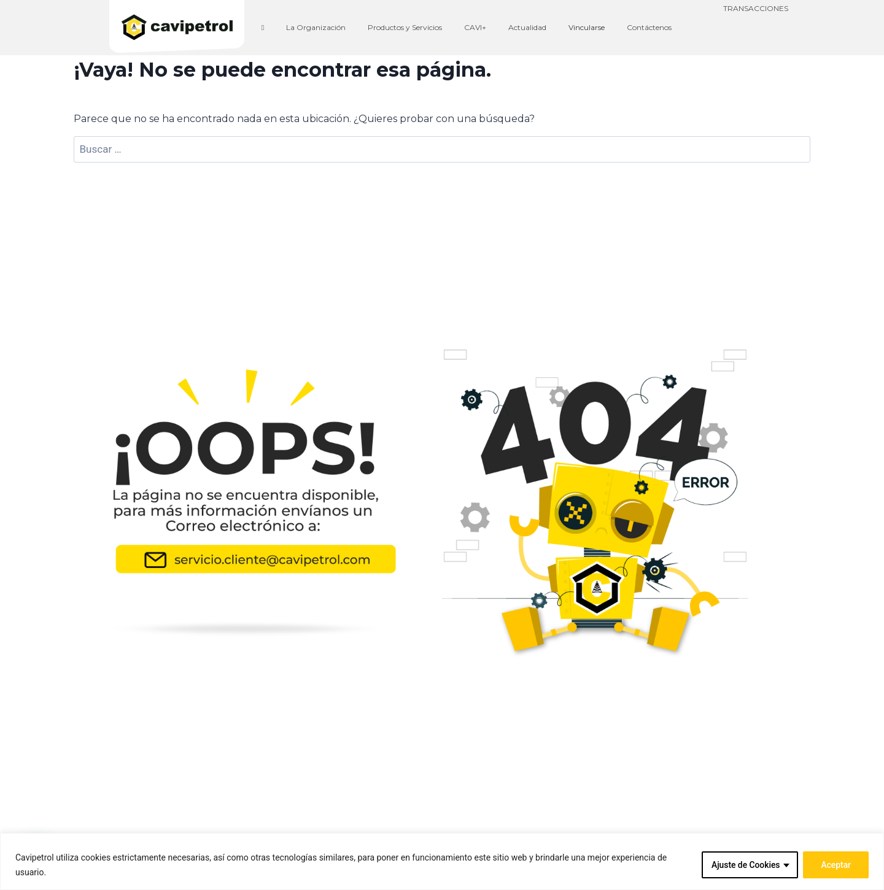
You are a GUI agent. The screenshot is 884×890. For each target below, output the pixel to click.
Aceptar (836, 865)
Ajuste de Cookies (745, 865)
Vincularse (586, 27)
